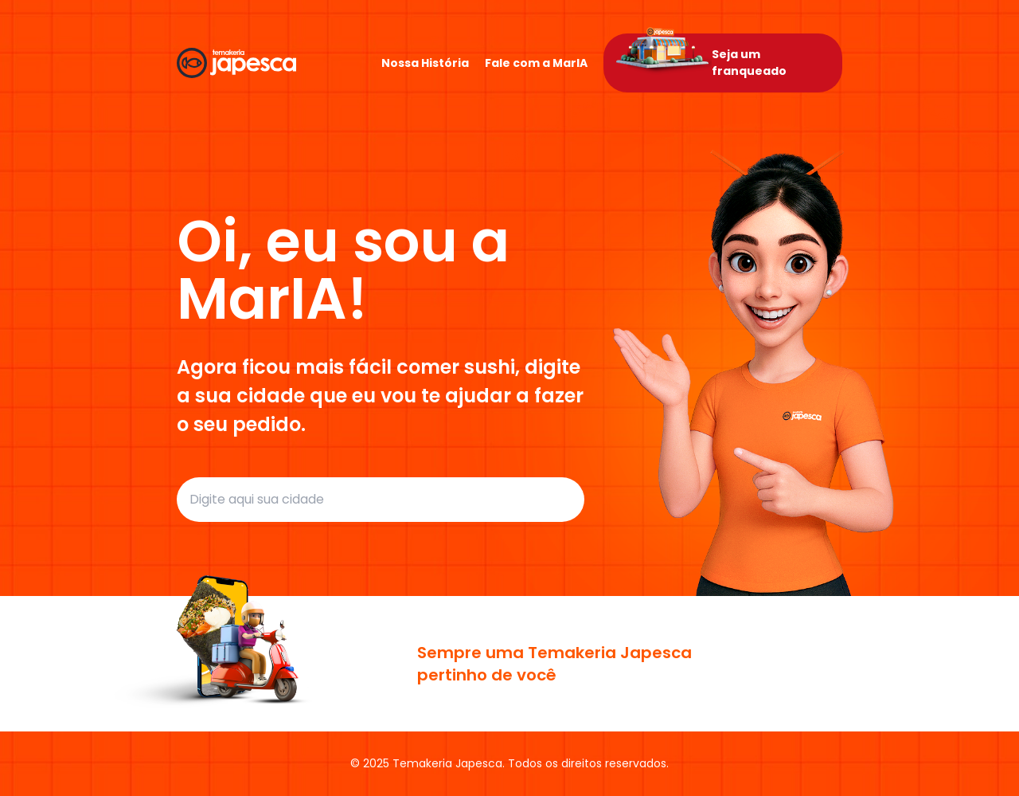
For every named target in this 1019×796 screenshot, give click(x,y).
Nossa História (425, 63)
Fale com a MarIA (536, 63)
